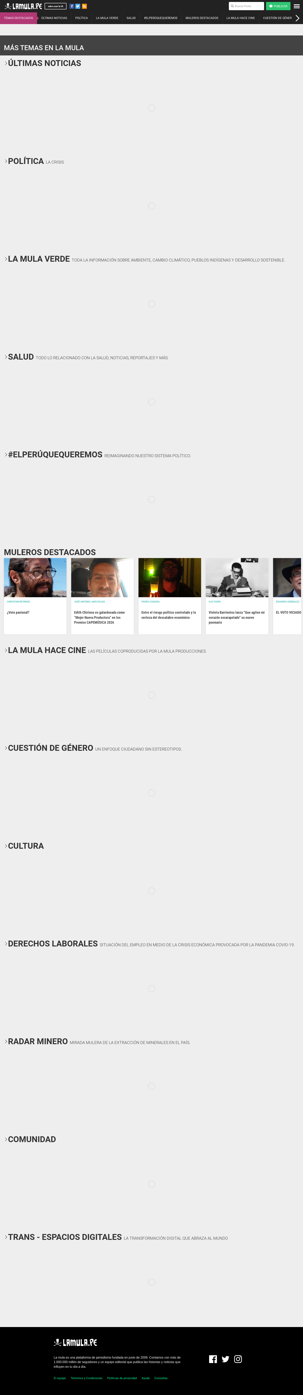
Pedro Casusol (150, 601)
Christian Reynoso (18, 601)
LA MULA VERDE (107, 18)
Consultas (161, 1378)
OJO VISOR (215, 601)
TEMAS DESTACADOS (18, 18)
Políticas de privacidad (122, 1378)
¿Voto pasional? (18, 612)
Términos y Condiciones (86, 1378)
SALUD (131, 18)
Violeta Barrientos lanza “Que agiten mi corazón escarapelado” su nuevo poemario (237, 617)
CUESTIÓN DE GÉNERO (278, 18)
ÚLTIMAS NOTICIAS (54, 18)
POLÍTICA (81, 18)
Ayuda (146, 1378)
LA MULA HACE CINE (241, 18)
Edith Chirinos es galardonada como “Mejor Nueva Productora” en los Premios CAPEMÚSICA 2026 (99, 617)
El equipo (60, 1378)
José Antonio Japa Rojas (89, 601)
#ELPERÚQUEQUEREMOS (160, 18)
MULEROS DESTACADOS (202, 18)
